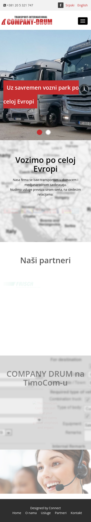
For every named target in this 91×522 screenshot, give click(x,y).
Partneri (61, 513)
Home (16, 513)
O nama (31, 513)
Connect (55, 508)
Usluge (46, 513)
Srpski (70, 5)
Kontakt (76, 513)
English (82, 5)
